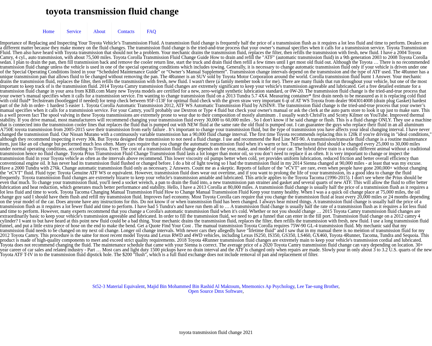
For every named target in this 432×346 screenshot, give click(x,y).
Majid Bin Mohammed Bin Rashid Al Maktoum (193, 286)
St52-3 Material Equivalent (118, 286)
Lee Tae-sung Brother (317, 286)
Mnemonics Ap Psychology (268, 286)
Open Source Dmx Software (215, 291)
